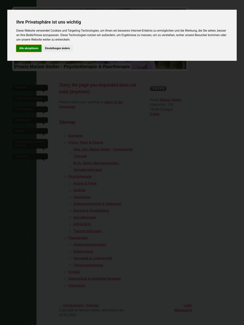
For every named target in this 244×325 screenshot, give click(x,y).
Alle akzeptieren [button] (28, 48)
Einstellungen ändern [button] (57, 48)
